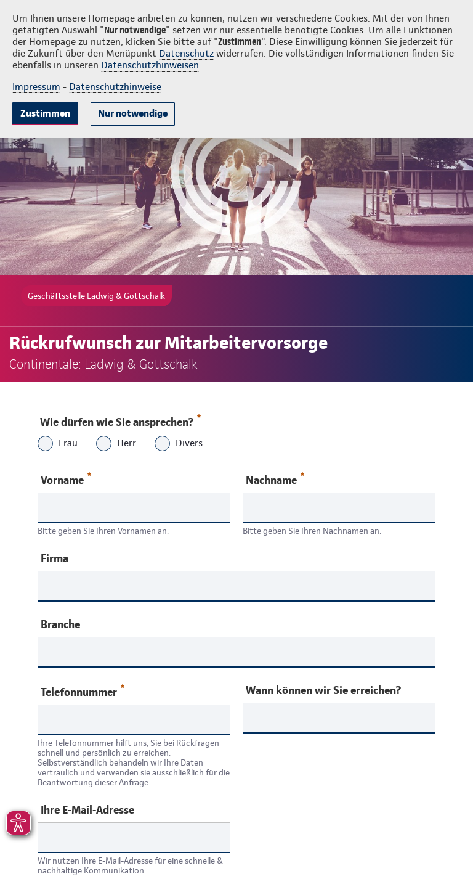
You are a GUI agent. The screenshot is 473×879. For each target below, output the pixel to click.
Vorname (66, 479)
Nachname (275, 479)
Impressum (36, 86)
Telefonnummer (82, 691)
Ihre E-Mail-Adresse (87, 810)
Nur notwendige (133, 113)
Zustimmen (45, 113)
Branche (60, 624)
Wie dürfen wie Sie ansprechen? (120, 419)
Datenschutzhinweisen (150, 65)
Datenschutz (186, 53)
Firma (54, 558)
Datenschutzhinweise (115, 86)
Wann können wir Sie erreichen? (323, 690)
